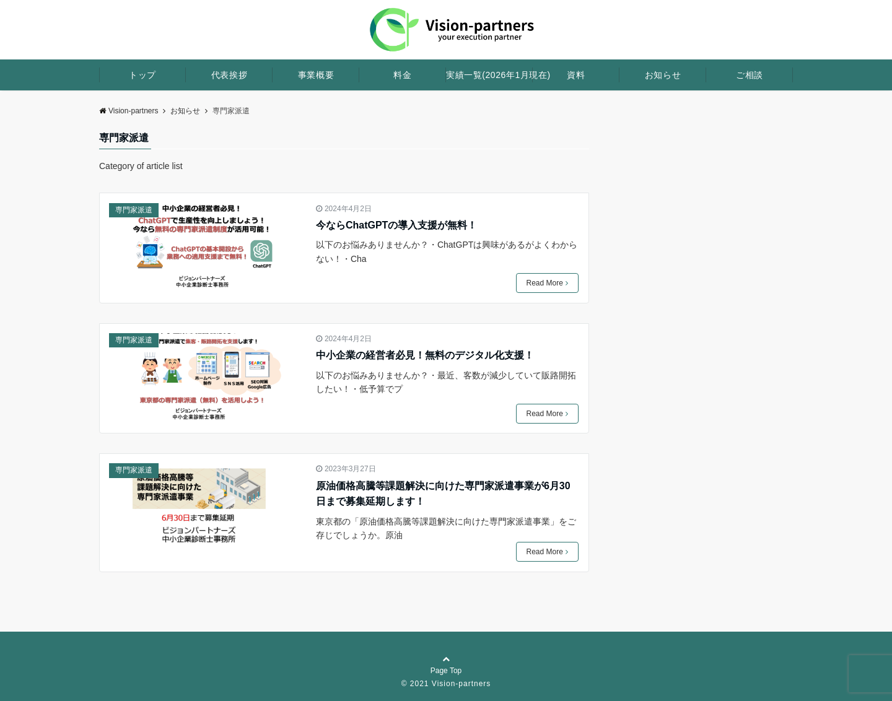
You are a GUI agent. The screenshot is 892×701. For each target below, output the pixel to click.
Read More (547, 283)
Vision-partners (128, 111)
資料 (576, 75)
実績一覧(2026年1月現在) (489, 75)
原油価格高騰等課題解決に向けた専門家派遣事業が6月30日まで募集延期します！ (443, 494)
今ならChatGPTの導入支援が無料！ (396, 225)
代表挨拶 (229, 75)
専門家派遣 (133, 210)
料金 (402, 75)
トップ (142, 75)
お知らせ (663, 75)
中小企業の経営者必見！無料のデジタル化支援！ (425, 355)
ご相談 (749, 75)
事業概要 (316, 75)
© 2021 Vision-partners (446, 683)
